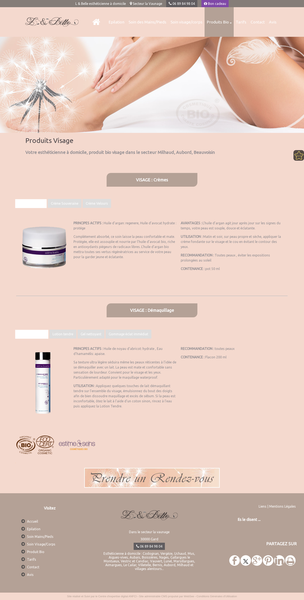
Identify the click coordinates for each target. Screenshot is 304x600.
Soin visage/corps (186, 22)
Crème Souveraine (64, 203)
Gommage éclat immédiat (128, 334)
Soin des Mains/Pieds (147, 22)
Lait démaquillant (31, 334)
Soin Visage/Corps (41, 544)
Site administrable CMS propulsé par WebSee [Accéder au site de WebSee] (166, 596)
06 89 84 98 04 (182, 3)
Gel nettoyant (91, 334)
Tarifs (241, 22)
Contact (258, 22)
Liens (262, 506)
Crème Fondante (30, 203)
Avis (273, 22)
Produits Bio (218, 22)
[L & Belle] (96, 22)
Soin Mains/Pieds (40, 536)
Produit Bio (35, 552)
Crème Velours (97, 203)
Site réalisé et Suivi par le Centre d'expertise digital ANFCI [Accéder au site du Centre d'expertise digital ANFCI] (102, 596)
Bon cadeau (215, 3)
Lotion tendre (63, 334)
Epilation (116, 22)
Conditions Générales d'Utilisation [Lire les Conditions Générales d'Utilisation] (217, 596)
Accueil (32, 521)
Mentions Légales (282, 506)
